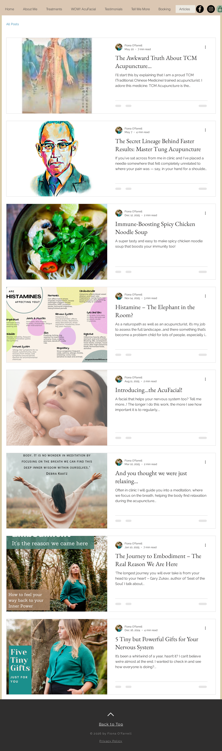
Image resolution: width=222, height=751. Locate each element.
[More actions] (207, 47)
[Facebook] (200, 9)
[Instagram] (211, 9)
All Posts (12, 24)
